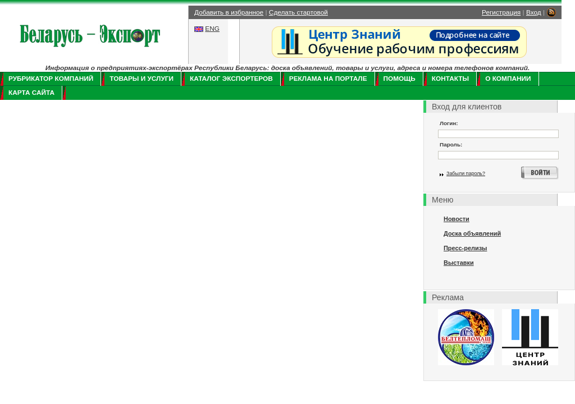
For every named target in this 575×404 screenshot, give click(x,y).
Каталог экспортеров (231, 78)
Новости (456, 218)
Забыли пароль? (465, 173)
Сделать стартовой (298, 12)
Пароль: (451, 144)
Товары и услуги (141, 78)
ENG (212, 29)
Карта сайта (31, 93)
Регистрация (501, 12)
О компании (508, 78)
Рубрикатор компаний (50, 78)
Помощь (400, 78)
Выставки (459, 262)
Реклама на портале (328, 78)
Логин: (449, 123)
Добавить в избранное (228, 12)
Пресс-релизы (465, 248)
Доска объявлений (472, 233)
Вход (533, 12)
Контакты (450, 78)
